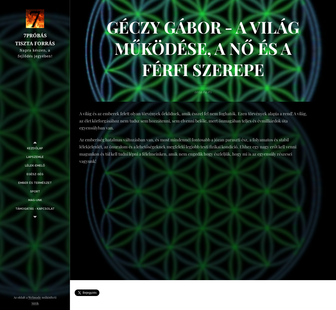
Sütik (35, 303)
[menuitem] (35, 148)
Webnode (34, 297)
